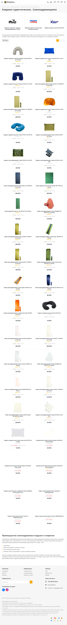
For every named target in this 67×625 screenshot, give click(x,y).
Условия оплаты (28, 571)
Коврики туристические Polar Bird (54, 28)
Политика (4, 575)
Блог (46, 571)
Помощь (47, 568)
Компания (5, 568)
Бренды (47, 575)
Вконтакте (3, 589)
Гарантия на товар (28, 575)
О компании (5, 571)
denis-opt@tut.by (52, 584)
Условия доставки (28, 573)
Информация (28, 568)
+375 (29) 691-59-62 (53, 581)
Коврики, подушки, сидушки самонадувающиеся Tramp (12, 28)
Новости (4, 573)
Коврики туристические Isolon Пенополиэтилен (33, 28)
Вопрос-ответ (48, 573)
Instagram (7, 589)
